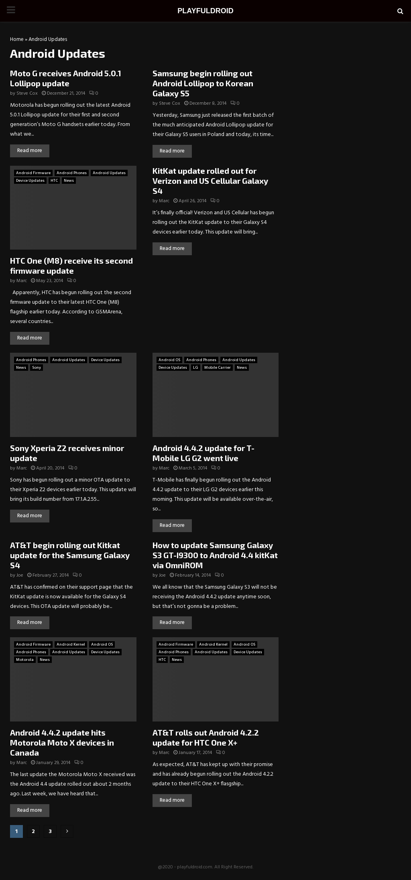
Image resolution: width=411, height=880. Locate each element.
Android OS (169, 360)
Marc (21, 281)
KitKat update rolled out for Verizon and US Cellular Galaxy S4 (210, 180)
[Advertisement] (347, 88)
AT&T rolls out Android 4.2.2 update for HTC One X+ (206, 737)
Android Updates (109, 173)
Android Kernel (71, 644)
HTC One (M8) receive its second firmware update (71, 265)
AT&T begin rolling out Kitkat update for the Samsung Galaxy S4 (70, 555)
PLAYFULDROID (205, 11)
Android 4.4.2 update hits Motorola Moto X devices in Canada (62, 742)
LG (195, 367)
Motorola (25, 659)
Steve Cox (27, 93)
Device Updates (30, 180)
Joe (19, 575)
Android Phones (72, 173)
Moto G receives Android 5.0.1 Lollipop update (65, 78)
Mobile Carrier (217, 367)
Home (17, 39)
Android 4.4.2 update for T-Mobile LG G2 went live (203, 453)
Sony (36, 367)
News (69, 180)
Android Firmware (33, 173)
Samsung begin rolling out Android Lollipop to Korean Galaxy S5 (203, 83)
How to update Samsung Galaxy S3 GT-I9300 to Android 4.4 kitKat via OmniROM (215, 555)
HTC (54, 180)
